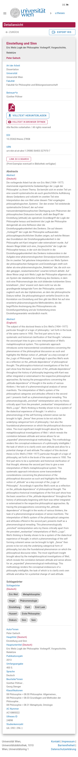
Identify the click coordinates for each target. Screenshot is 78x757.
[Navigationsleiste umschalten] (5, 13)
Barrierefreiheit (66, 745)
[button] (65, 5)
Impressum (68, 741)
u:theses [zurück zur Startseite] (60, 13)
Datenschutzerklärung (63, 749)
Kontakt (55, 741)
